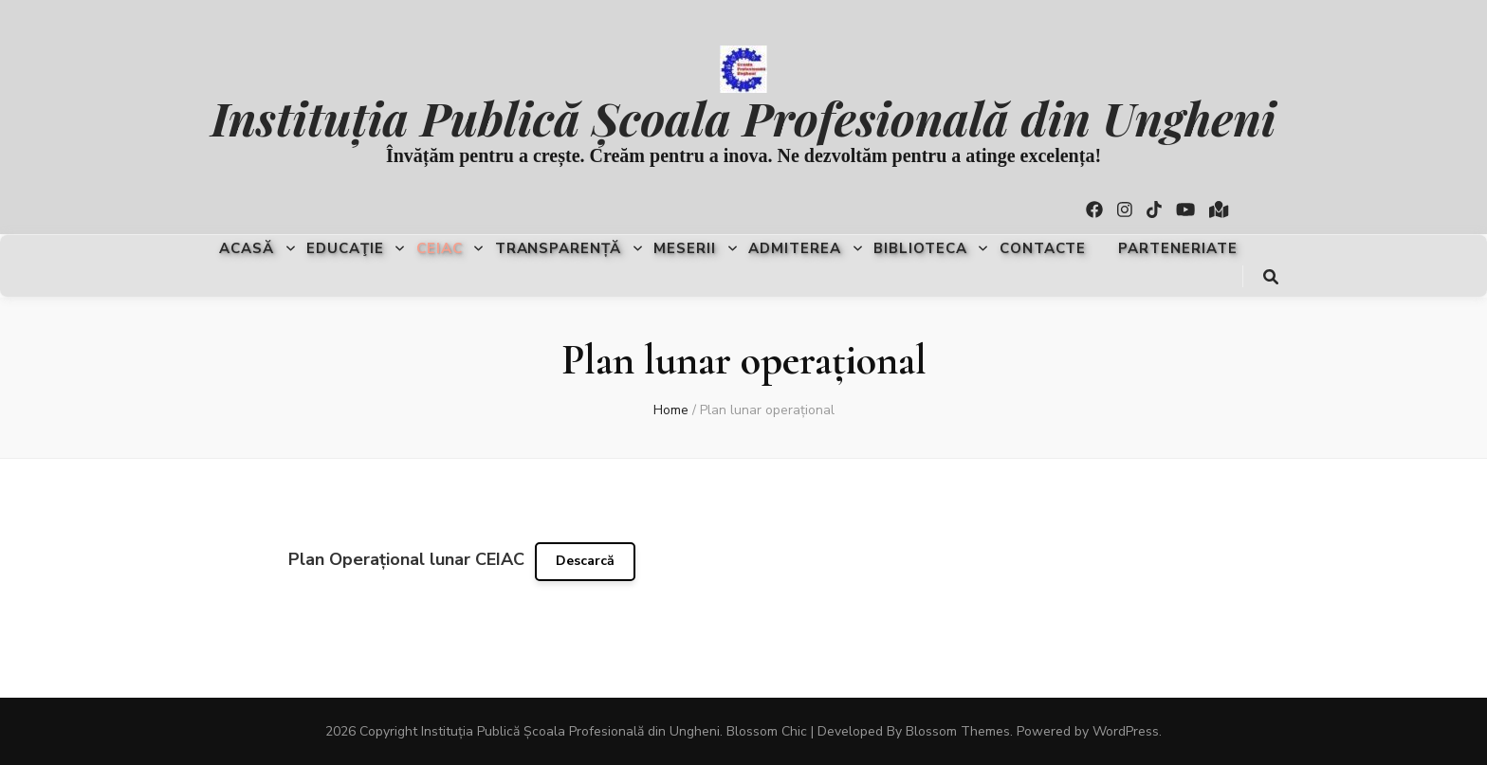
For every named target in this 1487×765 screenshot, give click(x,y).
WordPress (1125, 731)
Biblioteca (920, 248)
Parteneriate (1178, 248)
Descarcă (585, 561)
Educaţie (345, 248)
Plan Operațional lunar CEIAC (406, 559)
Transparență (558, 248)
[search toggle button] (1270, 277)
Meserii (684, 248)
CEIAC (439, 248)
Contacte (1043, 248)
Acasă (246, 248)
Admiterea (794, 248)
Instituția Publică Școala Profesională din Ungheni (743, 117)
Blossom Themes (958, 731)
